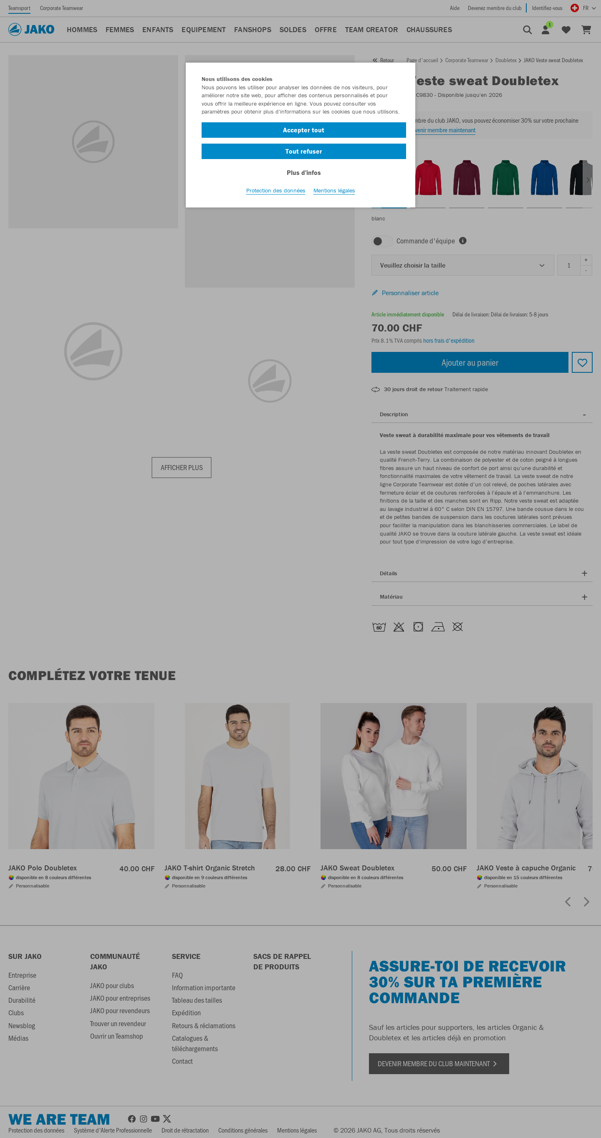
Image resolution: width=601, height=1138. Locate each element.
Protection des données (276, 192)
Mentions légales (334, 192)
